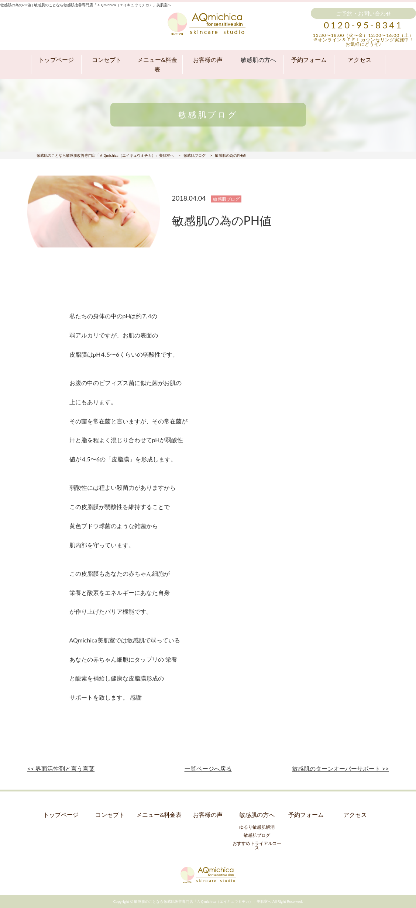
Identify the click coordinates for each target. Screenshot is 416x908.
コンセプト (106, 59)
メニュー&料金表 (157, 64)
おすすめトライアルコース (257, 845)
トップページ (56, 59)
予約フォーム (309, 59)
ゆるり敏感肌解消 (257, 827)
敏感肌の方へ (258, 59)
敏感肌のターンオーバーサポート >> (340, 768)
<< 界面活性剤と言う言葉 (61, 768)
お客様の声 (208, 59)
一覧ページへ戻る (208, 768)
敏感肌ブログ (257, 835)
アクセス (359, 59)
